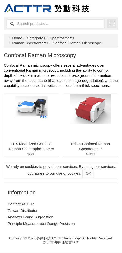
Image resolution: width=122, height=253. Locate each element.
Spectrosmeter (62, 38)
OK (88, 173)
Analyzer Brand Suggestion (30, 217)
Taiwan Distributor (22, 210)
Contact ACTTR (21, 204)
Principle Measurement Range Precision (41, 223)
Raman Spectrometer (30, 43)
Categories (36, 38)
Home (17, 38)
